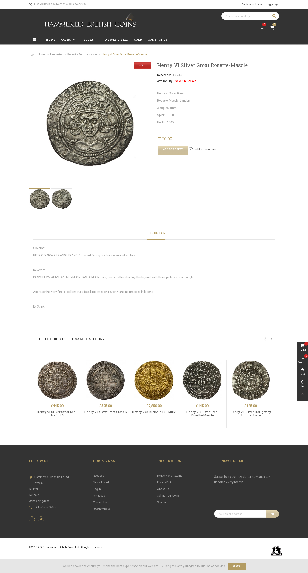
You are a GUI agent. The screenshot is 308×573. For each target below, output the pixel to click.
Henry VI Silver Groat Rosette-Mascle (202, 413)
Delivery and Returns (169, 475)
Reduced (98, 475)
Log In (97, 489)
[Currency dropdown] (273, 4)
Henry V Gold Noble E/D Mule (154, 412)
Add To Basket (173, 149)
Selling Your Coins (168, 495)
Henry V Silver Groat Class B (105, 412)
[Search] (250, 16)
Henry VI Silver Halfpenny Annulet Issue (250, 413)
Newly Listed (101, 482)
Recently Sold (101, 508)
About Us (163, 489)
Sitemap (162, 502)
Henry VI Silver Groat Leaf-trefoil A (57, 413)
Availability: (165, 81)
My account (100, 495)
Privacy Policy (165, 482)
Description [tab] (156, 233)
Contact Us (100, 502)
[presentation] (246, 499)
